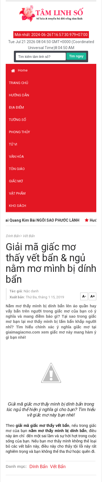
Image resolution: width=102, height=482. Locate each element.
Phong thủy (19, 132)
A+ (92, 296)
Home (19, 70)
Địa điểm (16, 107)
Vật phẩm (17, 193)
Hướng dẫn (19, 95)
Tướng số (17, 120)
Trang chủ (18, 83)
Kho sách (17, 206)
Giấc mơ (16, 181)
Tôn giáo (17, 169)
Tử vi (13, 144)
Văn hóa (16, 156)
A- (84, 296)
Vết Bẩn (29, 236)
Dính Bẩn (13, 236)
